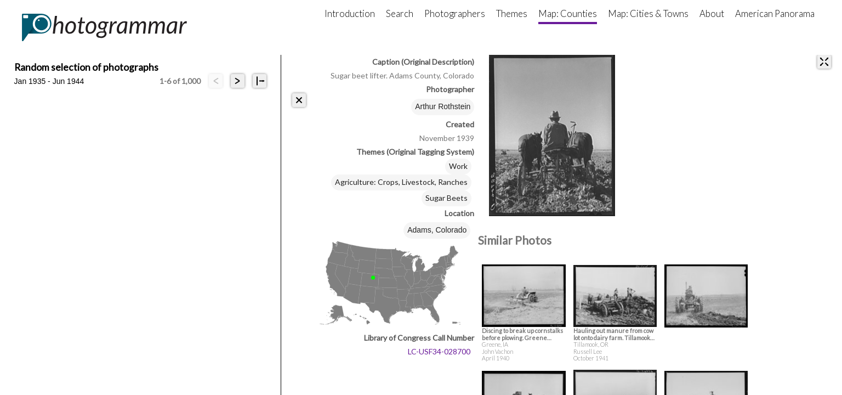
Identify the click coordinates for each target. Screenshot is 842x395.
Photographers (454, 13)
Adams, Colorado (436, 229)
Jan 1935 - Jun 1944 (49, 81)
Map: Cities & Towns (648, 13)
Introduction (350, 13)
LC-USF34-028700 (439, 351)
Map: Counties (567, 13)
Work (458, 166)
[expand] (824, 62)
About (711, 13)
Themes (511, 13)
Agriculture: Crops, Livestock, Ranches (401, 182)
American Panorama (775, 13)
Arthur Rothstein (442, 106)
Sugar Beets (446, 197)
